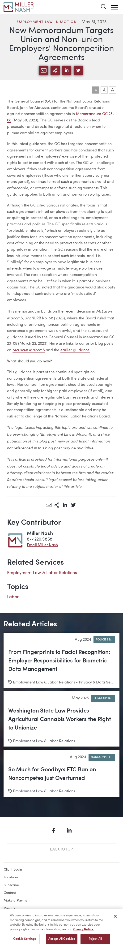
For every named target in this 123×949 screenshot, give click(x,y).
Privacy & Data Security (99, 682)
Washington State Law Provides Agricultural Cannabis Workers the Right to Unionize (59, 719)
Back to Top (61, 849)
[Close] (115, 918)
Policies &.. (104, 639)
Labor (13, 597)
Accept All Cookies (61, 941)
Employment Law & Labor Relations (42, 573)
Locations (11, 877)
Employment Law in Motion (47, 22)
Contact (10, 892)
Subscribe (11, 885)
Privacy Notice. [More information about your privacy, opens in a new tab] (83, 931)
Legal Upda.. (103, 698)
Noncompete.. (101, 757)
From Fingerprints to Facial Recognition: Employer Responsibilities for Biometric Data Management (59, 661)
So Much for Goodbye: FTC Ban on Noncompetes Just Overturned (52, 774)
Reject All (95, 941)
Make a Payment (17, 900)
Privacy (9, 908)
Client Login (13, 869)
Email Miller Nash (42, 545)
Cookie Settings (24, 941)
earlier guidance (75, 350)
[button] (114, 7)
